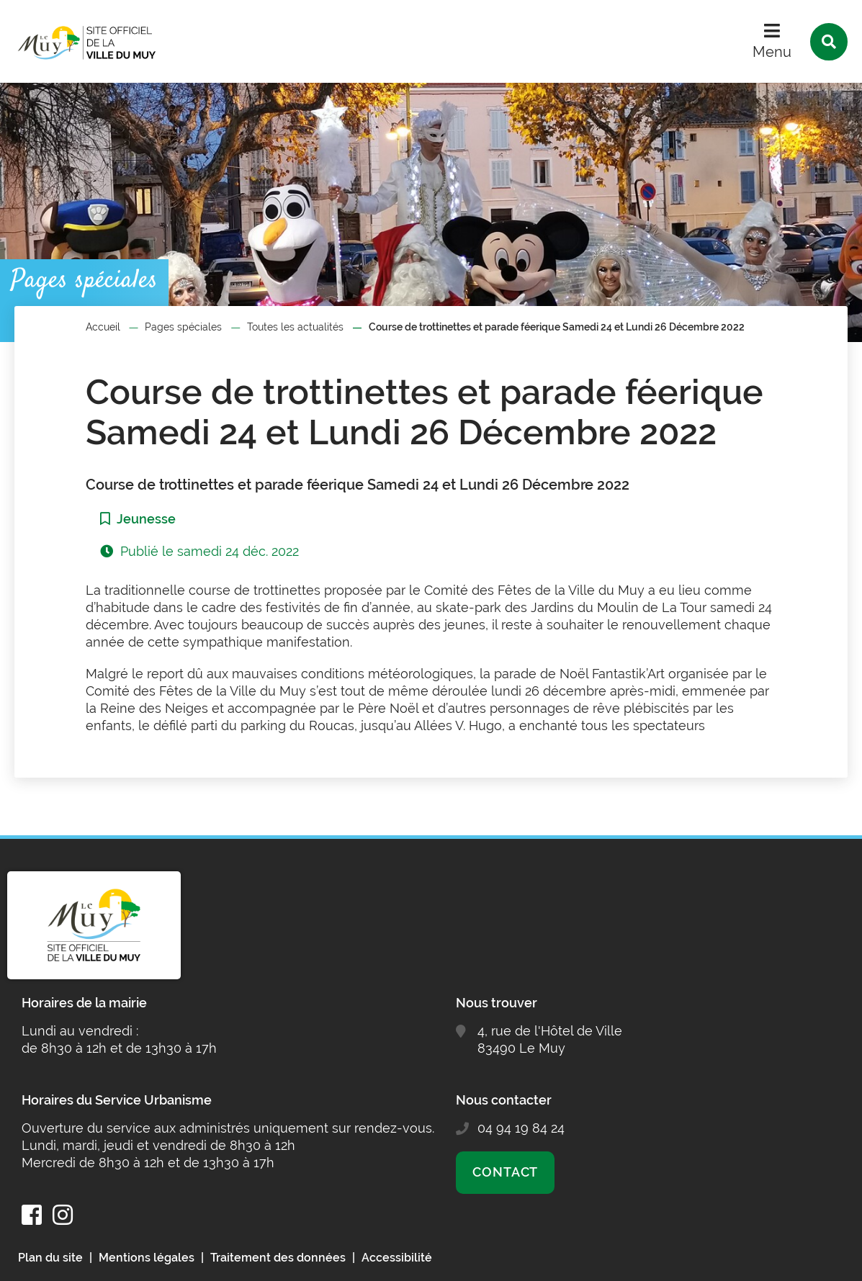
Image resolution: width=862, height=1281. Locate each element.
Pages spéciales (183, 327)
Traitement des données (278, 1257)
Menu (772, 51)
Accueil (103, 327)
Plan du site (50, 1257)
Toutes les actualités (295, 327)
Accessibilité (397, 1257)
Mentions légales (146, 1257)
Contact (505, 1171)
